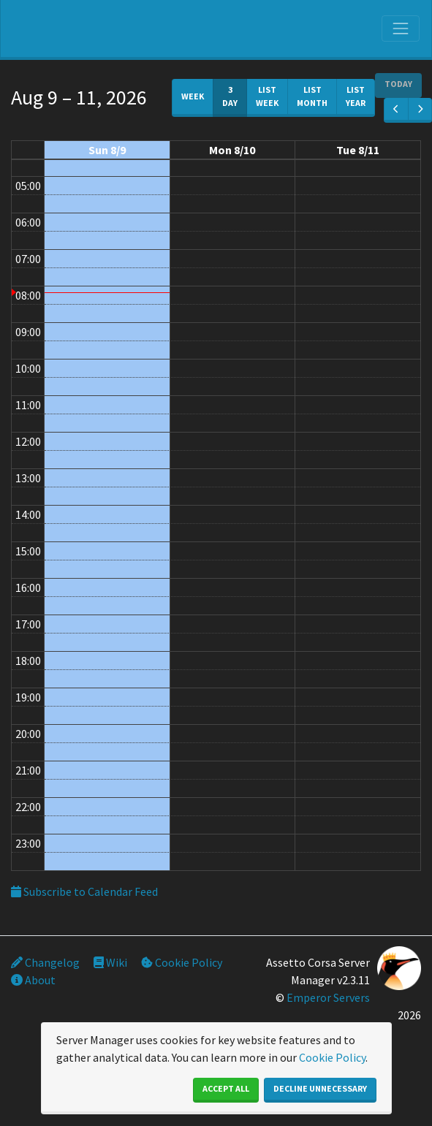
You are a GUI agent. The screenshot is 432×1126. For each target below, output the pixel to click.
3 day (230, 96)
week (192, 96)
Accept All (225, 1088)
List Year (355, 96)
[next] (420, 110)
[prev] (396, 110)
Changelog (45, 962)
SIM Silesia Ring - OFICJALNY (85, 33)
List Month (312, 96)
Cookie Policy (181, 962)
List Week (267, 96)
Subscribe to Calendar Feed (84, 891)
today (398, 83)
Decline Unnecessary (320, 1088)
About (33, 980)
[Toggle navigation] (401, 28)
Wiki (110, 962)
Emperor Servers (328, 997)
